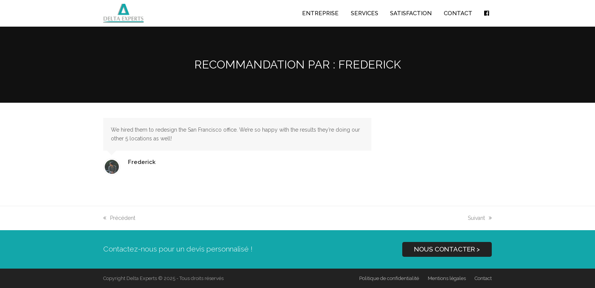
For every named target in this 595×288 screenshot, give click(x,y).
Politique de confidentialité (389, 278)
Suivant (480, 218)
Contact (483, 278)
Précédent (119, 218)
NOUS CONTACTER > (447, 249)
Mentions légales (447, 278)
